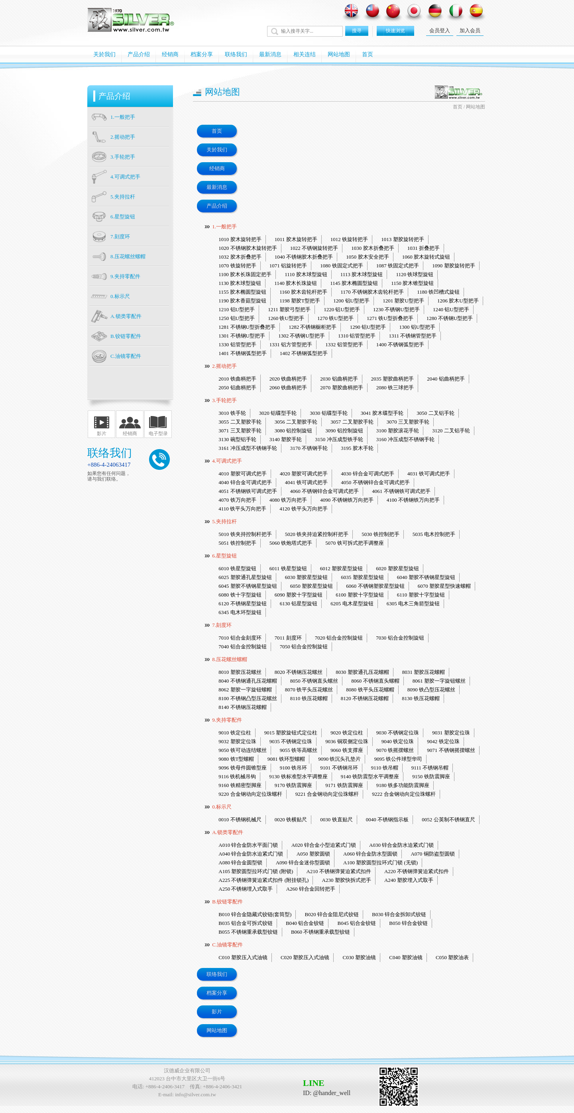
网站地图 (339, 54)
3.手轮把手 (224, 400)
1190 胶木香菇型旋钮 (242, 301)
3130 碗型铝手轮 (237, 439)
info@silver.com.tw (195, 1094)
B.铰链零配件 (227, 902)
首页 (367, 54)
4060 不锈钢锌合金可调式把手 (324, 491)
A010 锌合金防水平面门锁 (248, 845)
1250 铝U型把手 (236, 318)
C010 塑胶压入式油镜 (242, 957)
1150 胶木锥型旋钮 (412, 283)
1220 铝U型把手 (342, 309)
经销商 (170, 54)
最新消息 (270, 54)
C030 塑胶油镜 (359, 957)
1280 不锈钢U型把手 (450, 318)
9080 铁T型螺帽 (236, 759)
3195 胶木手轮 (357, 448)
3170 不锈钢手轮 (309, 448)
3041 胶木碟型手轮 (382, 413)
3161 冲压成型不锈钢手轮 (247, 448)
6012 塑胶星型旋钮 (341, 568)
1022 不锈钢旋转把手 (314, 248)
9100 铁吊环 (293, 768)
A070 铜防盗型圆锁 (432, 854)
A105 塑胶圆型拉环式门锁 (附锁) (255, 871)
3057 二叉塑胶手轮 (351, 422)
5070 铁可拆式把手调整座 (354, 543)
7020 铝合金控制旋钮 (339, 638)
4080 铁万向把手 (288, 500)
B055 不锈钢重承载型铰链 (247, 932)
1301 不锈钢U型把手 (241, 336)
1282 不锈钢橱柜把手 (312, 327)
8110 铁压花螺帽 (309, 698)
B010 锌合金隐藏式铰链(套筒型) (254, 914)
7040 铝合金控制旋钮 (242, 647)
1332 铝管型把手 (344, 344)
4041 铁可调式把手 (306, 482)
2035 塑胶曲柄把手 (392, 379)
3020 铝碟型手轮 (278, 413)
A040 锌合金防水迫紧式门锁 (250, 854)
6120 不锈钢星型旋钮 (242, 604)
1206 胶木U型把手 (458, 301)
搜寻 (357, 30)
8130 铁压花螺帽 (420, 698)
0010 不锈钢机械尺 (239, 819)
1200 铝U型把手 (351, 301)
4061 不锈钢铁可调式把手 (401, 491)
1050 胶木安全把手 (367, 257)
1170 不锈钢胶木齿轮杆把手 (372, 292)
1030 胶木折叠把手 (372, 248)
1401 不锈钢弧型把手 (242, 353)
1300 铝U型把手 (417, 327)
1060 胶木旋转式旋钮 (426, 257)
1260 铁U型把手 (286, 318)
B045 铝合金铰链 (357, 923)
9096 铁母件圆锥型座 (242, 768)
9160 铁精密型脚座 (239, 785)
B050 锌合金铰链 (408, 923)
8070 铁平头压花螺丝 (309, 690)
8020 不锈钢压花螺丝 (298, 672)
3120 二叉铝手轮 (451, 431)
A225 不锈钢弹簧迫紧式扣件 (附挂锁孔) (263, 880)
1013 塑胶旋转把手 (402, 239)
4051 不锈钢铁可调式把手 (247, 491)
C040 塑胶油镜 (405, 957)
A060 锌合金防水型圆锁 (370, 854)
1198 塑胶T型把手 (299, 301)
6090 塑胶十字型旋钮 (298, 595)
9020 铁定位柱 (346, 733)
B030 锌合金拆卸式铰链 (399, 914)
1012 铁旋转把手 (349, 239)
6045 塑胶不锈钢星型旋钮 (247, 586)
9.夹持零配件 (227, 720)
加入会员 (470, 30)
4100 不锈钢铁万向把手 (413, 500)
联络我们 (236, 54)
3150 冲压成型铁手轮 (339, 439)
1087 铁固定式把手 (397, 266)
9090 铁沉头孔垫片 (339, 759)
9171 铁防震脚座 (344, 785)
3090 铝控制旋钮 (344, 431)
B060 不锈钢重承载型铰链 (320, 932)
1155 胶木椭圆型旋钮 (242, 292)
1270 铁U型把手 (335, 318)
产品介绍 (139, 54)
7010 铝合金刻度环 (239, 638)
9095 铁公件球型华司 (398, 759)
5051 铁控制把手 (237, 543)
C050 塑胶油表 (452, 957)
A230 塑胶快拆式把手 (346, 880)
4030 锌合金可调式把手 (367, 474)
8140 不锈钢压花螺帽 (242, 707)
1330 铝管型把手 (237, 344)
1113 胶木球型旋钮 (361, 274)
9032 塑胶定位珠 (237, 741)
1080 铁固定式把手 (341, 266)
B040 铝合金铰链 (305, 923)
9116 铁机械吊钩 (237, 776)
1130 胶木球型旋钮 (239, 283)
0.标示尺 (222, 807)
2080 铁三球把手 (395, 388)
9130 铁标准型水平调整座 (298, 776)
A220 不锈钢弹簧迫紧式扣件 (416, 871)
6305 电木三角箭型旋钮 (413, 604)
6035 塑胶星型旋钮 (362, 577)
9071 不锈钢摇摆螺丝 (451, 750)
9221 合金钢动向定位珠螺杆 (327, 794)
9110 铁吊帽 (384, 768)
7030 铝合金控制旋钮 (400, 638)
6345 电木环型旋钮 (239, 612)
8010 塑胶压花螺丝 (239, 672)
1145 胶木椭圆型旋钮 (354, 283)
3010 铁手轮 (232, 413)
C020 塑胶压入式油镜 (305, 957)
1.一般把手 (224, 227)
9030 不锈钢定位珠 (397, 733)
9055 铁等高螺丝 (298, 750)
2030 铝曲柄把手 (339, 379)
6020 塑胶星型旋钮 (397, 568)
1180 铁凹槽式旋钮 (438, 292)
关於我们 (104, 54)
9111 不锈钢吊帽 (429, 768)
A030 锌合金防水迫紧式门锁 (401, 845)
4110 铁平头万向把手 (242, 509)
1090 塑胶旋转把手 (453, 266)
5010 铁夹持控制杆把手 (244, 534)
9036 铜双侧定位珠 (346, 741)
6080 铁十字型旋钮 (239, 595)
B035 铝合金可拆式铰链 (245, 923)
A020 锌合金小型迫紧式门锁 (323, 845)
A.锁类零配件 (227, 832)
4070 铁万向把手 (237, 500)
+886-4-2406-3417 (165, 1086)
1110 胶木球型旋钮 (306, 274)
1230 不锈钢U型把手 (396, 309)
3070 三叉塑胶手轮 (408, 422)
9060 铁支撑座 (346, 750)
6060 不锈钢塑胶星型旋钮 (375, 586)
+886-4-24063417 (108, 464)
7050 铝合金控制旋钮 (304, 647)
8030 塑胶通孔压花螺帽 (362, 672)
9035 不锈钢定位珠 (290, 741)
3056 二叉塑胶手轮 (296, 422)
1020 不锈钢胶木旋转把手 (247, 248)
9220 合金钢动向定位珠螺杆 (250, 794)
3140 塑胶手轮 (285, 439)
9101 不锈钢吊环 (339, 768)
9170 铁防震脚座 (293, 785)
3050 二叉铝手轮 (435, 413)
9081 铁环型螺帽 (286, 759)
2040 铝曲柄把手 (445, 379)
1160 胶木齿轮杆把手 (303, 292)
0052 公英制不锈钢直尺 (448, 819)
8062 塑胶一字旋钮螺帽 (244, 690)
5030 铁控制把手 (380, 534)
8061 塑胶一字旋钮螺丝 (439, 681)
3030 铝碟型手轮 (328, 413)
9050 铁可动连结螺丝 (242, 750)
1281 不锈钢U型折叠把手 (246, 327)
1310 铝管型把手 (356, 336)
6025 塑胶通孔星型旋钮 (244, 577)
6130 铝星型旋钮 (298, 604)
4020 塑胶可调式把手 (304, 474)
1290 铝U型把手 (368, 327)
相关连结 (304, 54)
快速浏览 (395, 30)
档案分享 (202, 54)
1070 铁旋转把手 (237, 266)
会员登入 (439, 30)
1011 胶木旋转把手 (296, 239)
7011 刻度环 (288, 638)
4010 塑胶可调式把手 (242, 474)
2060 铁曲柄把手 (288, 388)
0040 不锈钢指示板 (387, 819)
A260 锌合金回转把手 (310, 889)
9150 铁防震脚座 (431, 776)
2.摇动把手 (224, 366)
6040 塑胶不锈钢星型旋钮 (426, 577)
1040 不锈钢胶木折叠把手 (304, 257)
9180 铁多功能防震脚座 (402, 785)
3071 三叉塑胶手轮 (239, 431)
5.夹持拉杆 (224, 521)
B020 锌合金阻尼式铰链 (332, 914)
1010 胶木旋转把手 (239, 239)
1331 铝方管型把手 (290, 344)
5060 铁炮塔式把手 (290, 543)
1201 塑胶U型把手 (403, 301)
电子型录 (158, 433)
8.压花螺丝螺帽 (229, 659)
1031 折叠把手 (423, 248)
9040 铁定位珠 (397, 741)
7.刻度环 (222, 625)
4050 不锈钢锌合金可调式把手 (375, 482)
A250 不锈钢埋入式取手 (245, 889)
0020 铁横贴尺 (291, 819)
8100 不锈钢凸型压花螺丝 (247, 698)
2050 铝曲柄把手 (237, 388)
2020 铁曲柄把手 (288, 379)
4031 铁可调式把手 (428, 474)
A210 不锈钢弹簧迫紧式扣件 (339, 871)
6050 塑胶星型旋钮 (311, 586)
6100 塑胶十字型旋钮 (359, 595)
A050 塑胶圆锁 (313, 854)
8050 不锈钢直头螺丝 (314, 681)
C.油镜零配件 (227, 945)
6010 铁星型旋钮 (237, 568)
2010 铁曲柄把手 (237, 379)
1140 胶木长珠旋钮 (295, 283)
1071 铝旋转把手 (288, 266)
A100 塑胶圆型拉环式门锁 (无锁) (380, 863)
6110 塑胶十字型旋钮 (421, 595)
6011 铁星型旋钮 (288, 568)
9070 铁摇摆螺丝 (395, 750)
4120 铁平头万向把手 (303, 509)
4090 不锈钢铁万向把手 (346, 500)
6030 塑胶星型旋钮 (306, 577)
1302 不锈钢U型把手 (301, 336)
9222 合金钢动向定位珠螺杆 (403, 794)
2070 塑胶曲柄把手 (341, 388)
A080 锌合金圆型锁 (240, 863)
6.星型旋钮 (224, 556)
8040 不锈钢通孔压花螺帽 (247, 681)
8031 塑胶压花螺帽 (423, 672)
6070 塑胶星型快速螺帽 (444, 586)
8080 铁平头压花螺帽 (370, 690)
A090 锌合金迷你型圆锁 (303, 863)
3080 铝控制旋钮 (293, 431)
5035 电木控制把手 (434, 534)
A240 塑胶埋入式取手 (408, 880)
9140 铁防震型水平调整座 (370, 776)
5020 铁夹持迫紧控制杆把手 (316, 534)
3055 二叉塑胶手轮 (239, 422)
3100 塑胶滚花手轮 (397, 431)
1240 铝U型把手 (451, 309)
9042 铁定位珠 (443, 741)
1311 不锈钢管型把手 (413, 336)
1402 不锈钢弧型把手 (304, 353)
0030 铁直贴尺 (336, 819)
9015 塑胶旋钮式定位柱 (290, 733)
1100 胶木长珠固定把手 (244, 274)
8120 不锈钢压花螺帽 (365, 698)
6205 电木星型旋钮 (351, 604)
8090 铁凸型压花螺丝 (431, 690)
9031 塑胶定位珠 (451, 733)
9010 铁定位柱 (234, 733)
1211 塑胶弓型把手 (289, 309)
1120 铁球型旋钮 (414, 274)
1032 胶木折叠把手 (239, 257)
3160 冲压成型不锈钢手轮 (405, 439)
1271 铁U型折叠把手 (390, 318)
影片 (101, 433)
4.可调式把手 (227, 461)
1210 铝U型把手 (236, 309)
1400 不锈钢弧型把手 (400, 344)
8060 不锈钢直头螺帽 (375, 681)
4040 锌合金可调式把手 (244, 482)
